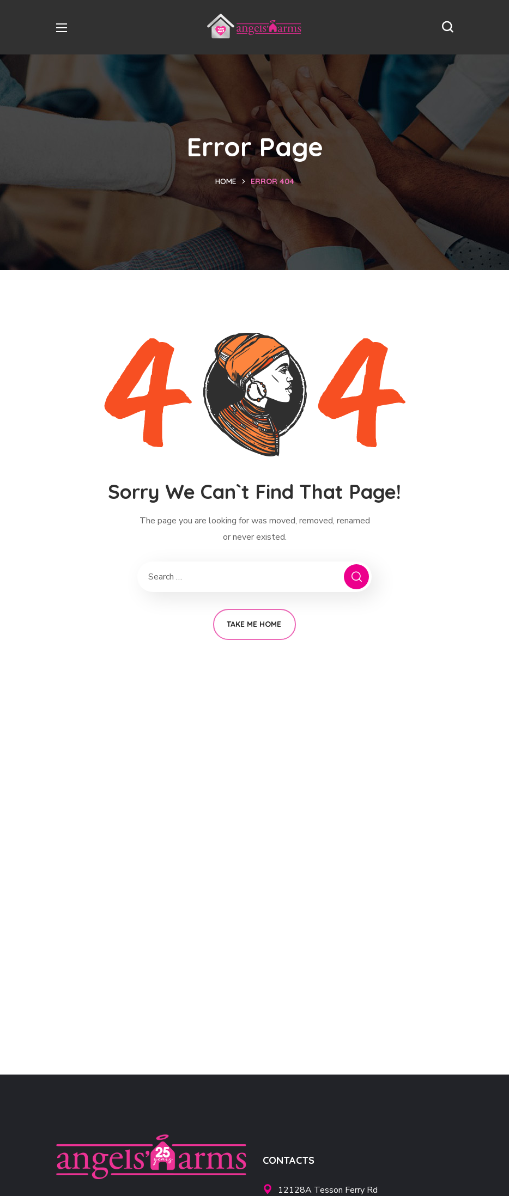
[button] (447, 27)
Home (226, 181)
